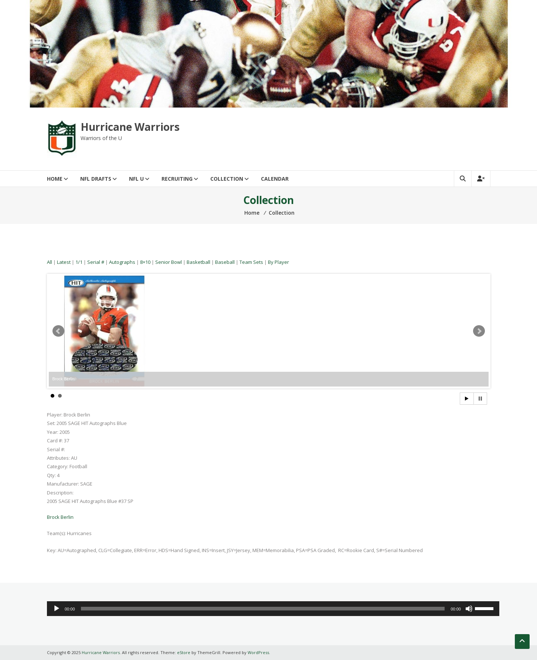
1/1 (78, 262)
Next (479, 331)
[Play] (56, 608)
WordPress (258, 652)
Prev (58, 331)
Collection (226, 178)
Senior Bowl (168, 262)
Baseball (225, 262)
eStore (183, 652)
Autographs (122, 262)
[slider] (263, 608)
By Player (278, 262)
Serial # (95, 262)
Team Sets (251, 262)
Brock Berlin (60, 517)
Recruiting (177, 178)
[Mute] (469, 608)
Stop (480, 399)
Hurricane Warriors (130, 127)
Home (54, 178)
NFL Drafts (95, 178)
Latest (64, 262)
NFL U (136, 178)
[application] (273, 608)
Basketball (198, 262)
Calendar (275, 178)
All (49, 262)
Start (467, 399)
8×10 (145, 262)
